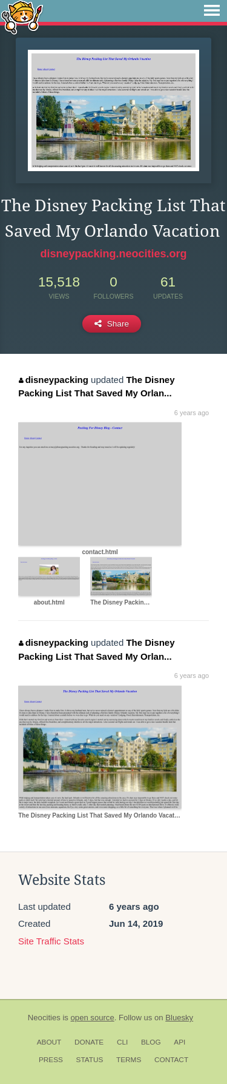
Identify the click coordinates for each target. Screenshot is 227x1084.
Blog (151, 1042)
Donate (89, 1042)
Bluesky (179, 1017)
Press (51, 1059)
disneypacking (53, 379)
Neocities (44, 1017)
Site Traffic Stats (51, 941)
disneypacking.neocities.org (113, 254)
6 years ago (191, 412)
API (179, 1042)
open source (92, 1017)
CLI (122, 1042)
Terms (128, 1059)
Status (90, 1059)
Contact (171, 1059)
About (49, 1042)
